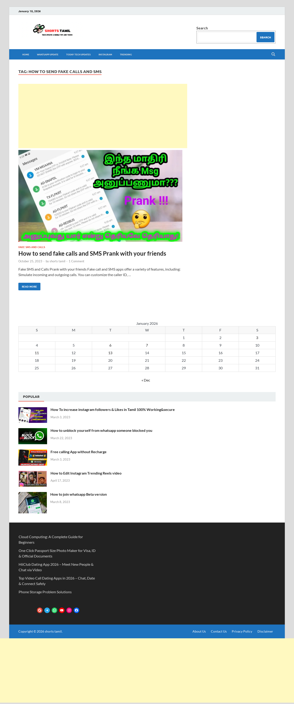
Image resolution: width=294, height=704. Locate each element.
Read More (27, 285)
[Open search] (273, 54)
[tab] (31, 397)
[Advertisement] (102, 116)
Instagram (105, 54)
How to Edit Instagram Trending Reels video (86, 473)
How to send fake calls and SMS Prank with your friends (92, 253)
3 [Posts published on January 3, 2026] (257, 337)
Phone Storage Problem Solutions (45, 592)
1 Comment (76, 261)
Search (202, 28)
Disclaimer (265, 631)
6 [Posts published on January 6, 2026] (110, 345)
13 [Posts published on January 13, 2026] (110, 353)
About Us (199, 631)
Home (25, 54)
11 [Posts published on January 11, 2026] (37, 353)
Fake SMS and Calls (31, 247)
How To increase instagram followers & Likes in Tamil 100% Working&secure (113, 409)
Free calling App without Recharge (79, 452)
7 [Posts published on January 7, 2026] (147, 345)
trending (126, 54)
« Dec (145, 380)
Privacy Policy (242, 631)
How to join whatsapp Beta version (78, 494)
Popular (31, 396)
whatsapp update (47, 54)
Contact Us (219, 631)
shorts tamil (57, 261)
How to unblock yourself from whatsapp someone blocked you (101, 430)
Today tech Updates (78, 54)
